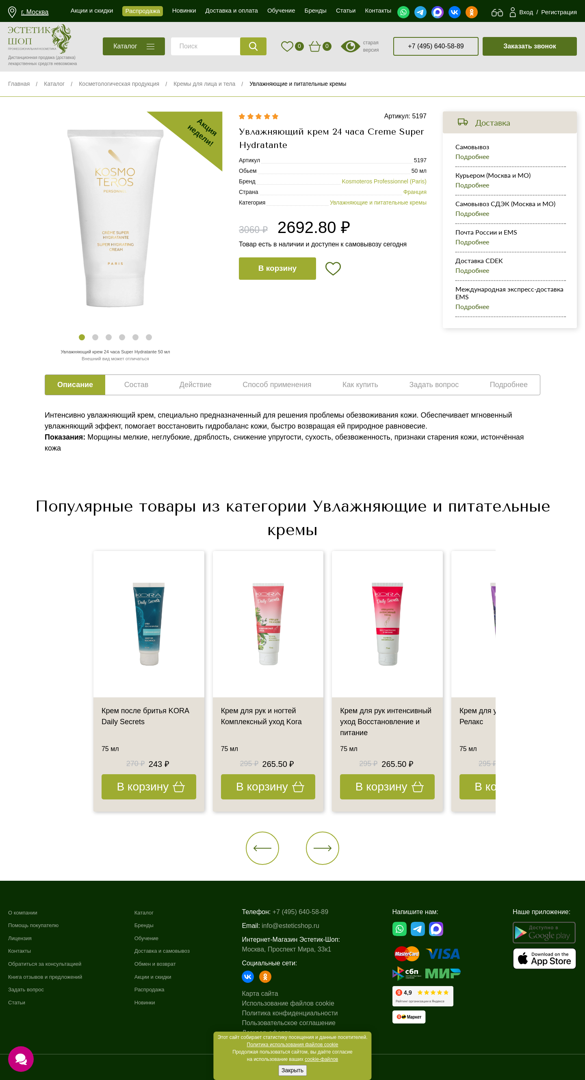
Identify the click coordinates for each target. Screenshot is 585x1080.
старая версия (371, 46)
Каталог (54, 84)
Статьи (18, 1002)
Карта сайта (275, 993)
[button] (82, 337)
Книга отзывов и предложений (53, 976)
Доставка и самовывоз (178, 950)
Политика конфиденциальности (305, 1013)
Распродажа (162, 989)
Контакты (22, 950)
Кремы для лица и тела (204, 84)
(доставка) (66, 57)
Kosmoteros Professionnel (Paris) (384, 181)
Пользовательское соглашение (303, 1022)
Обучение (158, 937)
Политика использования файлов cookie (292, 1044)
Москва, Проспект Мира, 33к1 (301, 949)
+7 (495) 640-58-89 (436, 46)
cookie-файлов (321, 1059)
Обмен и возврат (169, 963)
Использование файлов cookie (303, 1003)
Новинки (156, 1002)
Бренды (155, 924)
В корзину (277, 268)
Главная (19, 84)
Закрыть (292, 1070)
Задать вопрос (30, 989)
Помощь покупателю (39, 924)
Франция (415, 192)
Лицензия (22, 937)
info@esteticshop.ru (305, 925)
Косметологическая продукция (119, 84)
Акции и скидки (166, 976)
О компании (26, 912)
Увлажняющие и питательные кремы (297, 84)
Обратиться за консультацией (53, 963)
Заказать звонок (529, 46)
